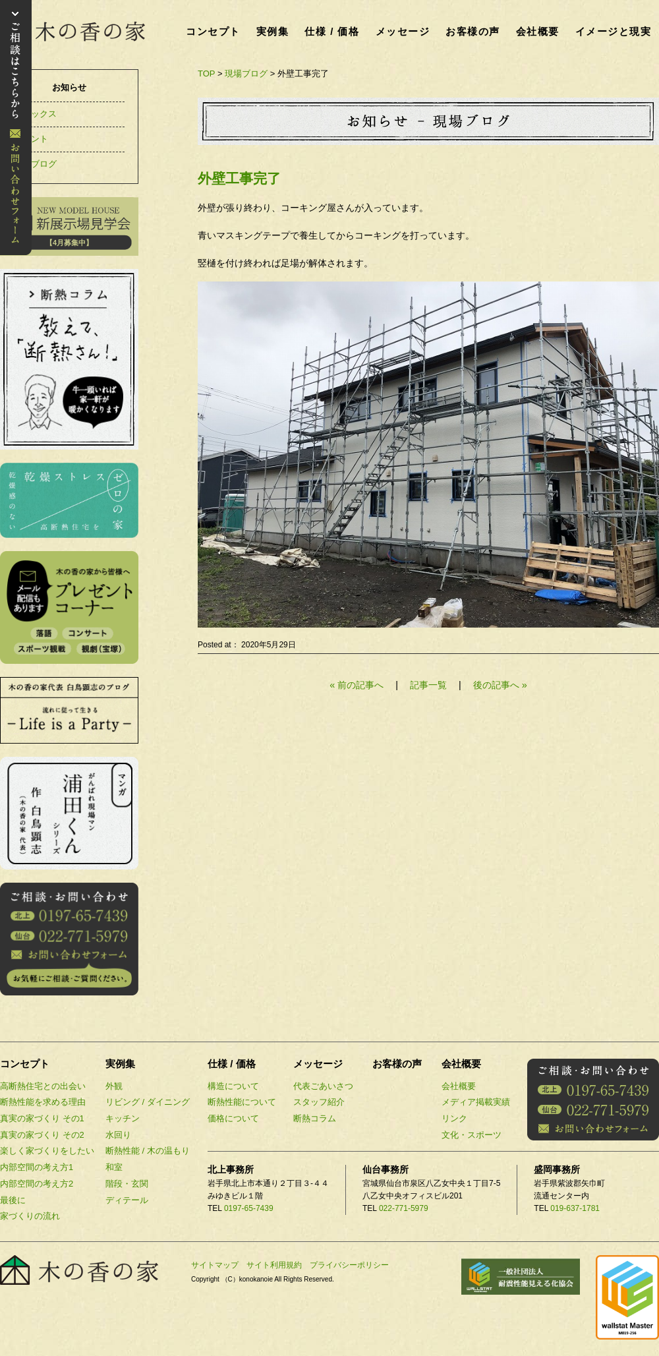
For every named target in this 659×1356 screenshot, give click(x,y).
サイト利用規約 (274, 1265)
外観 (114, 1086)
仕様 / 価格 (331, 31)
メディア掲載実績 (476, 1102)
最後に (13, 1200)
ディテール (126, 1200)
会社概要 (537, 31)
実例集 (272, 31)
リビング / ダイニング (147, 1102)
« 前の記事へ (357, 685)
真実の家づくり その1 (42, 1118)
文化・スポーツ (471, 1135)
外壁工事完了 (239, 178)
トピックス (35, 114)
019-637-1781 (575, 1208)
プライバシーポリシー (349, 1265)
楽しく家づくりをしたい (47, 1151)
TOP (206, 73)
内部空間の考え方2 (36, 1184)
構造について (233, 1086)
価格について (233, 1118)
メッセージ (403, 31)
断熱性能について (242, 1102)
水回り (118, 1135)
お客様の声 (472, 31)
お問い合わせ (16, 127)
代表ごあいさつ (323, 1086)
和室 (114, 1167)
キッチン (122, 1118)
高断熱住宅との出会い (43, 1086)
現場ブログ (246, 73)
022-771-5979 (403, 1208)
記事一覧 (429, 685)
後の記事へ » (500, 685)
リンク (454, 1118)
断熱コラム (314, 1118)
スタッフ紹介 (319, 1102)
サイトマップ (215, 1265)
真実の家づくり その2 (42, 1135)
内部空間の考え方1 (36, 1167)
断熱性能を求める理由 (43, 1102)
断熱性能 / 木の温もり (147, 1151)
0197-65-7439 (248, 1208)
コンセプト (213, 31)
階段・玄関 (126, 1184)
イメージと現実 (613, 31)
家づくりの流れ (30, 1216)
